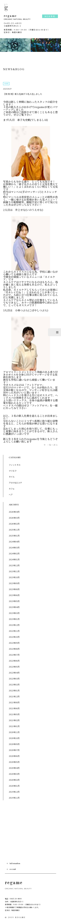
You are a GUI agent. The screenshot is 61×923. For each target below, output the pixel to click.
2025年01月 (14, 535)
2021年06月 (14, 708)
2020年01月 (14, 785)
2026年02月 (14, 523)
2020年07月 (14, 750)
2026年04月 (14, 511)
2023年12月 (14, 565)
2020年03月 (14, 773)
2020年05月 (14, 762)
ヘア (11, 494)
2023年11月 (14, 571)
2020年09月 (14, 744)
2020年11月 (14, 732)
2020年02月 (14, 779)
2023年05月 (14, 601)
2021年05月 (14, 714)
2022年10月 (14, 636)
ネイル (12, 476)
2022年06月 (14, 660)
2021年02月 (14, 720)
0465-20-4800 (13, 23)
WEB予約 (50, 16)
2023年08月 (14, 589)
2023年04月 (14, 607)
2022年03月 (14, 678)
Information (15, 863)
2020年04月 (14, 768)
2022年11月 (14, 631)
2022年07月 (14, 654)
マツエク (13, 470)
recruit (13, 869)
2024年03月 (14, 547)
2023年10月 (14, 577)
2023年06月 (14, 595)
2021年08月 (14, 702)
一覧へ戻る (52, 444)
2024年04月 (14, 541)
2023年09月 (14, 583)
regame (30, 17)
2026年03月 (14, 517)
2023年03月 (14, 613)
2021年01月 (14, 726)
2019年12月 (14, 791)
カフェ (12, 488)
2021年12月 (14, 696)
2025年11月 (14, 529)
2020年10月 (14, 738)
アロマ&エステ (15, 482)
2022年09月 (14, 642)
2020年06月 (14, 756)
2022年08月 (14, 648)
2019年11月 (14, 797)
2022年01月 (14, 690)
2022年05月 (14, 666)
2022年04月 (14, 672)
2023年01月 (14, 619)
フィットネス (14, 464)
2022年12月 (14, 625)
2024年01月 (14, 559)
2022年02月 (14, 684)
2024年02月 (14, 553)
